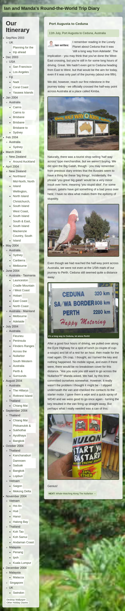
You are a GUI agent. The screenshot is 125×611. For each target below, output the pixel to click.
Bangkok (18, 440)
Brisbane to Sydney (20, 130)
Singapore (16, 582)
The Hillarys (20, 390)
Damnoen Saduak (19, 463)
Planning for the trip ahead (23, 50)
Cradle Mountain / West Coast (23, 288)
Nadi (16, 82)
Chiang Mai (20, 405)
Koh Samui (20, 537)
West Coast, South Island (21, 214)
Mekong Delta (22, 491)
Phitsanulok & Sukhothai (22, 428)
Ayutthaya (19, 435)
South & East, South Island (22, 224)
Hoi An (17, 505)
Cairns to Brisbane (19, 115)
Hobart (17, 295)
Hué (15, 511)
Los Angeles (21, 72)
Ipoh (16, 557)
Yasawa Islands (23, 92)
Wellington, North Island (21, 194)
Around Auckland (24, 161)
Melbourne (20, 265)
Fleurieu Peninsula (19, 338)
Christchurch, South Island (21, 204)
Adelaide (18, 321)
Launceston (20, 280)
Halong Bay (20, 521)
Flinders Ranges (23, 346)
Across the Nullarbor (20, 354)
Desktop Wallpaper (16, 599)
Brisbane (18, 122)
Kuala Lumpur (22, 562)
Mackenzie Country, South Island (22, 236)
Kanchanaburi (22, 455)
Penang (18, 552)
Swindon (18, 592)
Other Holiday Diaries (17, 602)
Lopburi (18, 476)
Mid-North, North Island (23, 184)
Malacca (18, 577)
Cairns (17, 107)
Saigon (17, 486)
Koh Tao (18, 531)
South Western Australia (22, 364)
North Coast (20, 306)
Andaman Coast (23, 542)
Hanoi (17, 516)
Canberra (19, 260)
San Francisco (22, 66)
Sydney (18, 147)
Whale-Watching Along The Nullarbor (74, 493)
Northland (19, 176)
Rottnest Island (22, 395)
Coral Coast (20, 87)
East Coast (20, 301)
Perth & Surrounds (19, 374)
